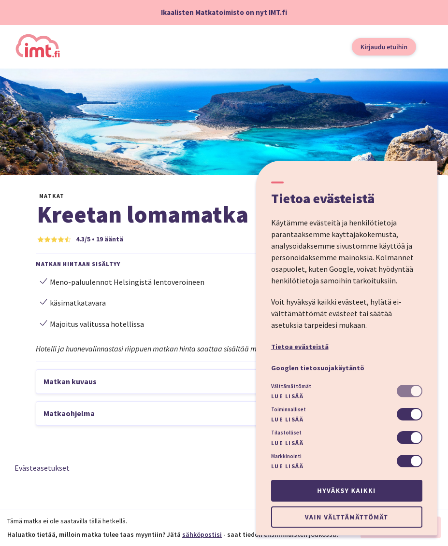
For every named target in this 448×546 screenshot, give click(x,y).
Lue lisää (287, 396)
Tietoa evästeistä (300, 346)
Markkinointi (286, 456)
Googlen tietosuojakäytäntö (317, 368)
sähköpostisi (202, 534)
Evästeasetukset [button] (42, 468)
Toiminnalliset (288, 409)
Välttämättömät (291, 386)
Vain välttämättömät (346, 517)
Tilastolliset (286, 432)
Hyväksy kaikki (346, 490)
